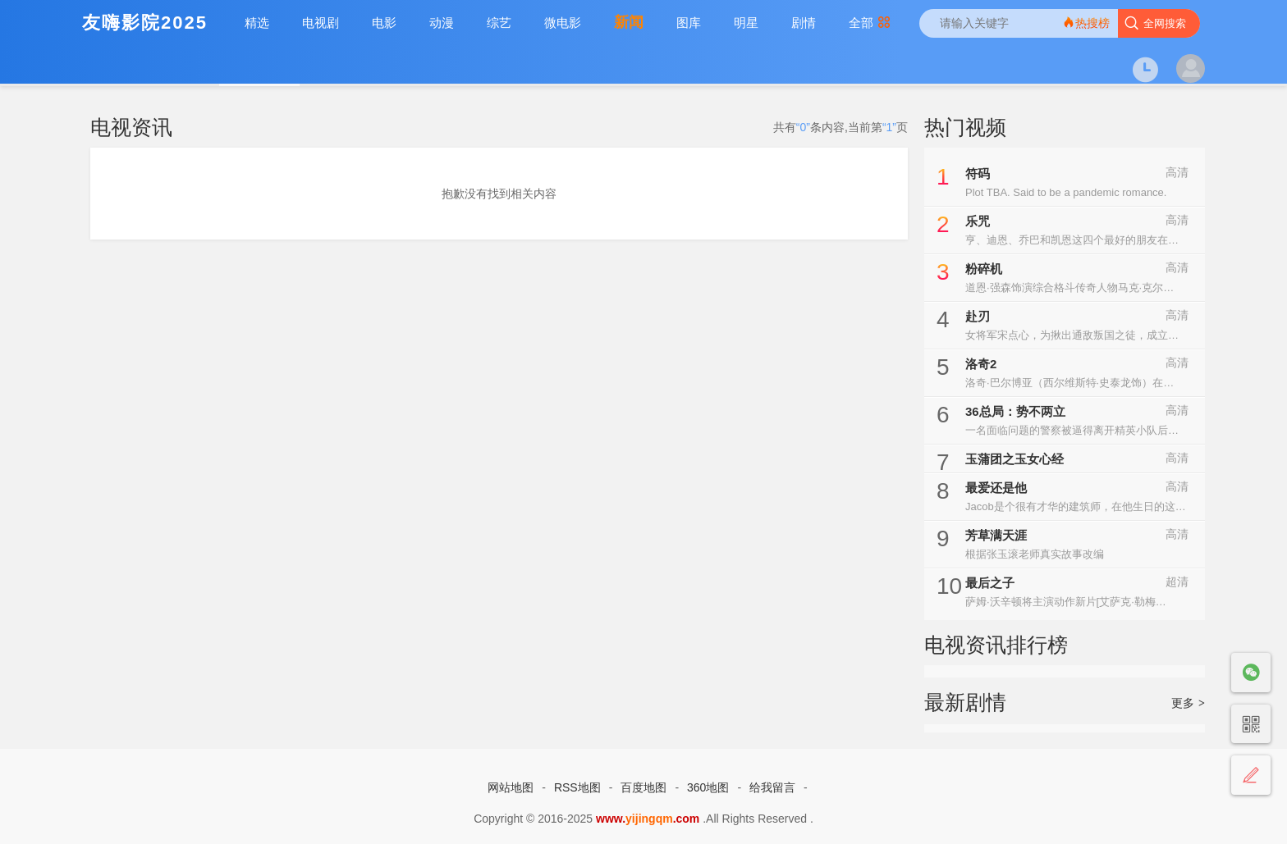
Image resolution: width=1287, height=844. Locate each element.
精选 (257, 23)
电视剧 (320, 23)
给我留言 (772, 787)
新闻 (629, 22)
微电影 (562, 23)
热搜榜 (1086, 23)
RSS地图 (577, 787)
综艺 (499, 23)
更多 (1188, 702)
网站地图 (511, 787)
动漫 (441, 23)
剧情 (803, 23)
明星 (746, 23)
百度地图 (643, 787)
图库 (688, 23)
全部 (870, 23)
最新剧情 (965, 702)
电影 (384, 23)
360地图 (708, 787)
